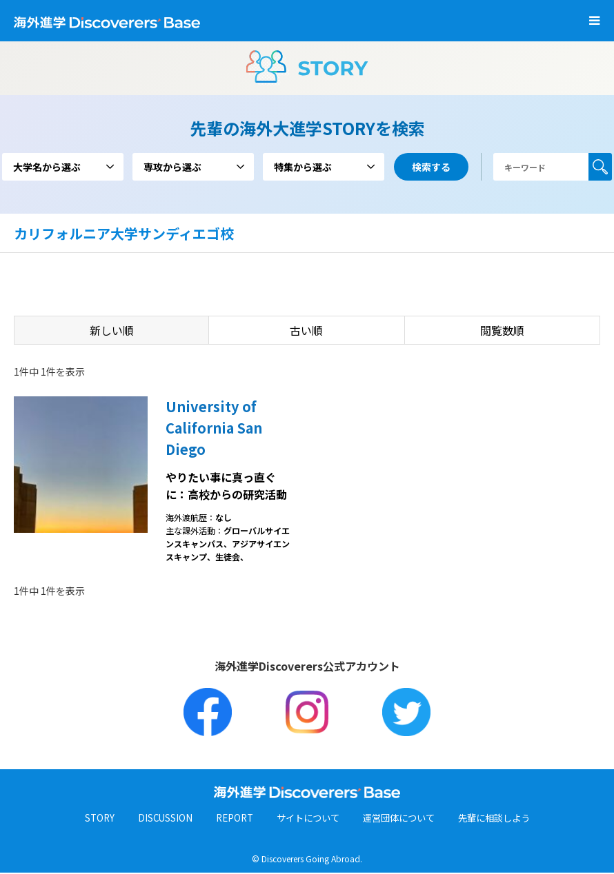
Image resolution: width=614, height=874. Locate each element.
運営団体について (400, 819)
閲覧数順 (502, 330)
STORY (89, 819)
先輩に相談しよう (501, 819)
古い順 (306, 330)
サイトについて (305, 819)
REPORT (228, 819)
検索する (600, 167)
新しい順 (112, 330)
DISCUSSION (156, 819)
